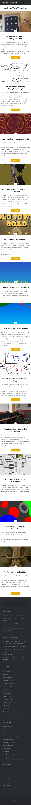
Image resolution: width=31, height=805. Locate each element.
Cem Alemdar (6, 671)
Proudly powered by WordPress (11, 800)
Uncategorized (6, 764)
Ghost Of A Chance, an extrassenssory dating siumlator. (14, 619)
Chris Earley (5, 674)
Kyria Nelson (6, 696)
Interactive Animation (8, 745)
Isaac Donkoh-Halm (7, 683)
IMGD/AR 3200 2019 (10, 2)
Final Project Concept (8, 739)
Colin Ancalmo (6, 677)
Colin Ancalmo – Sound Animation (15, 643)
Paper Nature (6, 751)
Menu (26, 2)
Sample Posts (6, 758)
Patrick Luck (6, 702)
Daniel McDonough (7, 680)
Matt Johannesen (7, 699)
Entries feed (6, 779)
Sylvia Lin (5, 708)
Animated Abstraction (8, 726)
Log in (4, 775)
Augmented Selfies (7, 729)
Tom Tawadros (6, 715)
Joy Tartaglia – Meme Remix (19, 646)
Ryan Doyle (5, 705)
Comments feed (7, 782)
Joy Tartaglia (6, 693)
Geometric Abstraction (8, 742)
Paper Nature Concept (8, 754)
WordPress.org (6, 785)
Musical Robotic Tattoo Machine (10, 627)
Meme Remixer (6, 748)
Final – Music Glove (7, 630)
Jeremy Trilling (6, 686)
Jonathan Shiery (6, 690)
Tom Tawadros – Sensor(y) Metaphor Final (13, 623)
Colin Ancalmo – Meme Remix (20, 649)
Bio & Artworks (6, 733)
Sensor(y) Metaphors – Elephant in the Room (13, 615)
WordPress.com (16, 801)
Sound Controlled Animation (10, 761)
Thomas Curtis (6, 712)
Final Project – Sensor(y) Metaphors (11, 736)
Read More (15, 57)
